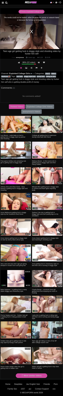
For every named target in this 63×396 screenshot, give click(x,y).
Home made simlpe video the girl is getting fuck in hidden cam (12, 367)
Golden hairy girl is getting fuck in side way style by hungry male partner (13, 341)
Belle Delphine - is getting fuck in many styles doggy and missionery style (14, 290)
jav (30, 389)
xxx (54, 389)
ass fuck (19, 76)
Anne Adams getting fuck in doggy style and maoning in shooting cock (45, 239)
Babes (53, 73)
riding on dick (51, 76)
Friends (47, 384)
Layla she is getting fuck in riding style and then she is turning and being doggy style (45, 316)
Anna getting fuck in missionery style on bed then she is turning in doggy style (45, 264)
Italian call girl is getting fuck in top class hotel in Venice (45, 367)
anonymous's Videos (31, 112)
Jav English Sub (33, 384)
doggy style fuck (29, 76)
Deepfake (18, 384)
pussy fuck (41, 76)
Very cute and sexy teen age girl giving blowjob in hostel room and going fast (14, 264)
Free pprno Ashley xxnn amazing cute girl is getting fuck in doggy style (13, 162)
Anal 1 (48, 73)
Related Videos (16, 107)
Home (7, 384)
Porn (56, 384)
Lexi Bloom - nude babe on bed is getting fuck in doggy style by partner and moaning (13, 137)
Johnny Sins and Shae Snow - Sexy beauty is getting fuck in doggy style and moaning (14, 188)
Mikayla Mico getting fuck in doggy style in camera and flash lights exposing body (45, 188)
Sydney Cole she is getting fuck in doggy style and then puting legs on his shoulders (45, 214)
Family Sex (12, 389)
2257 (23, 389)
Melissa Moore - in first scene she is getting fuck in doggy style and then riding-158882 (44, 162)
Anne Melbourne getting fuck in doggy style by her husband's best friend (13, 213)
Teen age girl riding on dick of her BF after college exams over (44, 341)
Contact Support (42, 389)
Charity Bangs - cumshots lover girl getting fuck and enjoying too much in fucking (44, 291)
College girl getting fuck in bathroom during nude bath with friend (44, 136)
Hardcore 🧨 (6, 76)
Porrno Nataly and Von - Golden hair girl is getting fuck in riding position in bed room (14, 316)
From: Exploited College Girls (31, 12)
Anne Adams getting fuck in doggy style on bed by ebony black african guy (14, 239)
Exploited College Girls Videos (40, 107)
